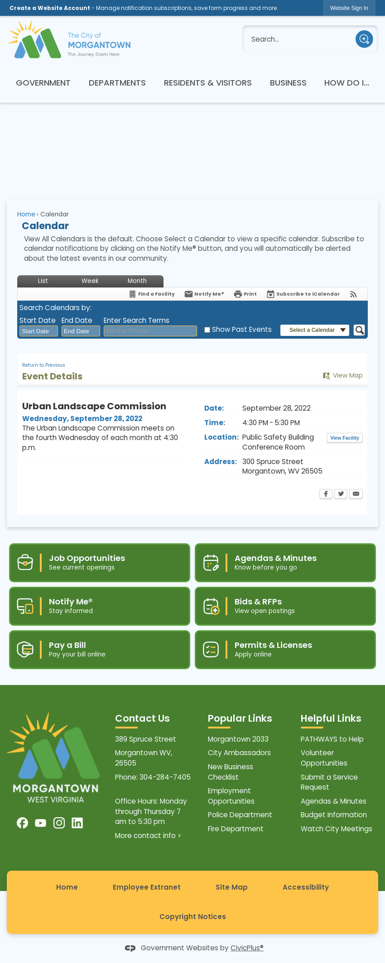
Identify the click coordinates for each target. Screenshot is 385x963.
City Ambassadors (239, 752)
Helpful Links (331, 718)
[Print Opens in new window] (245, 294)
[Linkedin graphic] (77, 823)
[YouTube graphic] (40, 823)
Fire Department (236, 829)
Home (26, 214)
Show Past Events (242, 329)
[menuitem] (43, 82)
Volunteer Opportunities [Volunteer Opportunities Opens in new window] (324, 758)
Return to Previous (43, 365)
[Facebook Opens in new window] (325, 495)
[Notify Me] (204, 294)
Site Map (232, 887)
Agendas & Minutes (333, 801)
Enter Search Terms (136, 320)
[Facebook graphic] (22, 823)
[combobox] (39, 331)
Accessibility (306, 887)
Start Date (37, 320)
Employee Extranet (147, 887)
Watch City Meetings (336, 829)
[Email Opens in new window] (356, 495)
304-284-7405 (165, 777)
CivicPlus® (247, 948)
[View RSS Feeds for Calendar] (353, 294)
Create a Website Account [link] (50, 8)
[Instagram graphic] (59, 823)
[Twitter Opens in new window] (340, 495)
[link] (349, 8)
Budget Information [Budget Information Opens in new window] (334, 814)
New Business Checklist (230, 772)
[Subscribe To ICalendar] (303, 294)
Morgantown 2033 (238, 739)
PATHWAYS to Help (332, 739)
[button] (364, 39)
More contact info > (148, 835)
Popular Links (240, 718)
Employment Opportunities (231, 796)
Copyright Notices (192, 916)
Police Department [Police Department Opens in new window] (240, 814)
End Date (77, 320)
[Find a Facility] (151, 294)
